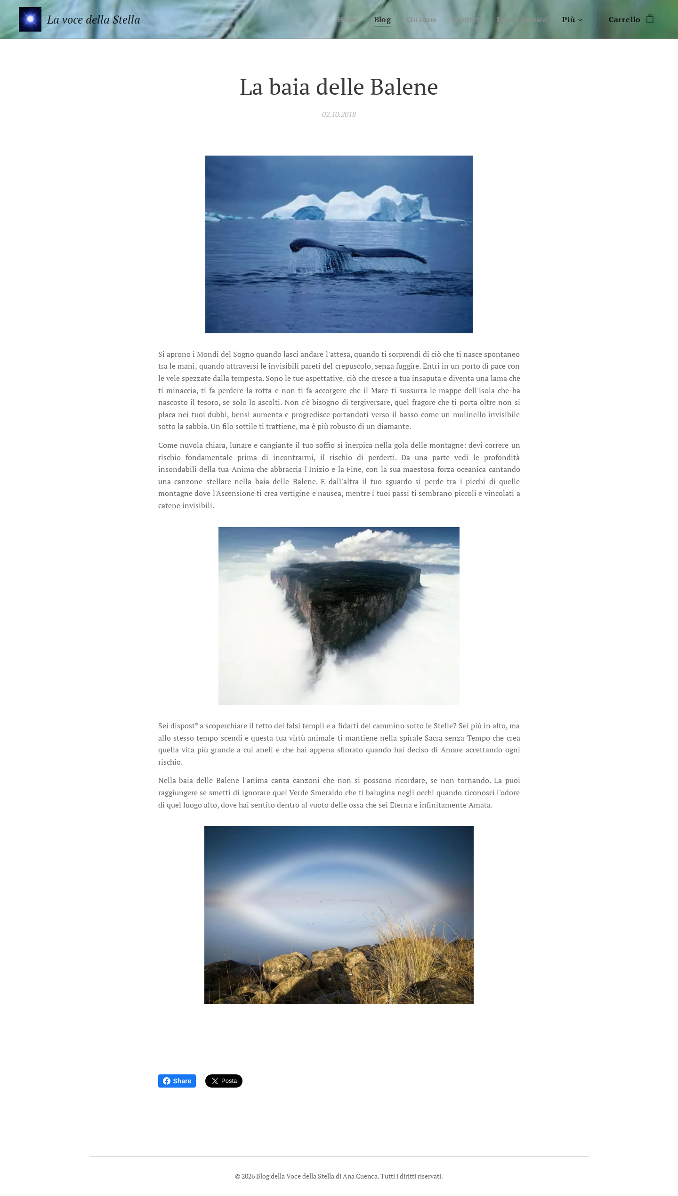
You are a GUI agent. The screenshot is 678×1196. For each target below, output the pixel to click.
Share (177, 1081)
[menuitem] (339, 19)
